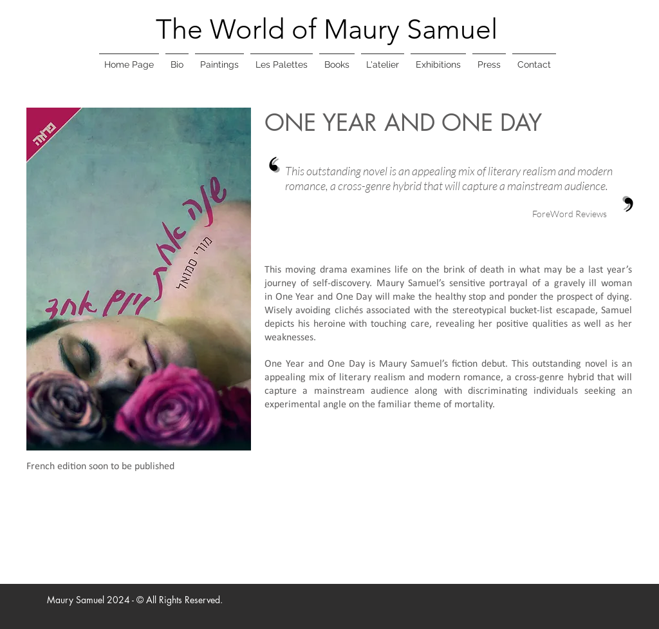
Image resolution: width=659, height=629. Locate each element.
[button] (219, 58)
